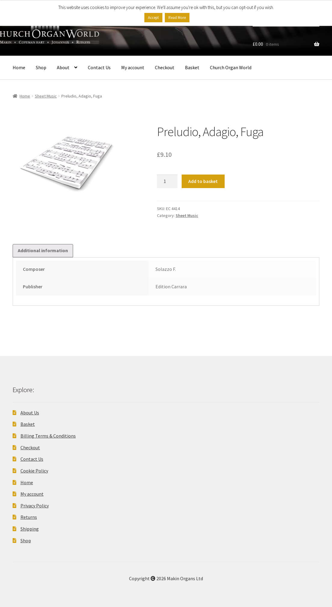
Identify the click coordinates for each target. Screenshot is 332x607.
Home (19, 67)
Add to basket (203, 181)
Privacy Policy (34, 506)
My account (132, 67)
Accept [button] (153, 17)
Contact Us (99, 67)
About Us (29, 413)
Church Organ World (230, 67)
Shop (41, 67)
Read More (177, 17)
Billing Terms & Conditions (48, 436)
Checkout (164, 67)
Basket (192, 67)
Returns (28, 517)
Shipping (29, 529)
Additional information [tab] (43, 250)
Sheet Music (46, 96)
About (63, 67)
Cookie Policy (34, 471)
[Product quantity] (167, 181)
